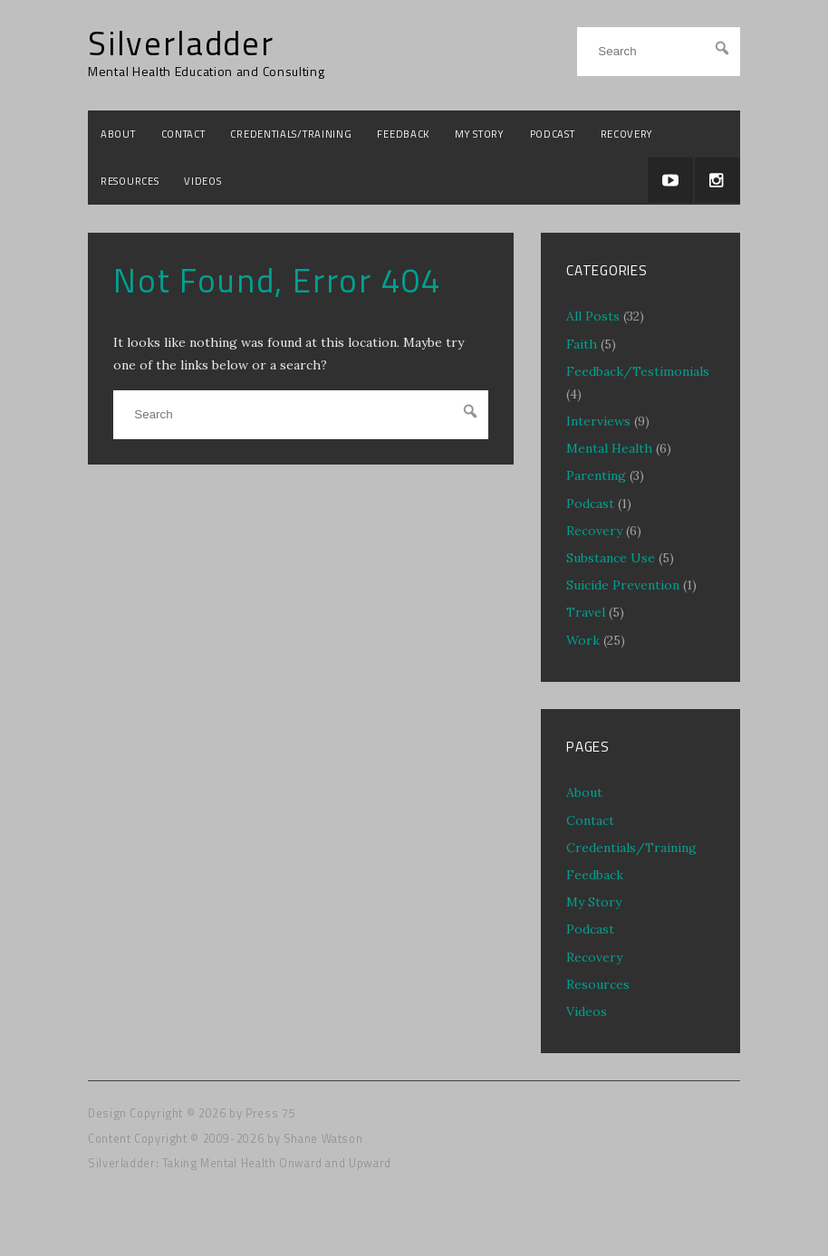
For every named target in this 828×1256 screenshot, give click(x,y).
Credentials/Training (290, 133)
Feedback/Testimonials (637, 371)
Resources (130, 180)
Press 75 (270, 1113)
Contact (183, 133)
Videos (202, 180)
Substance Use (610, 558)
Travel (585, 612)
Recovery (627, 133)
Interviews (598, 421)
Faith (581, 344)
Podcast (552, 133)
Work (583, 640)
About (118, 133)
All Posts (593, 316)
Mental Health (609, 448)
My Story (480, 133)
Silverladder (181, 43)
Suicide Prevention (622, 585)
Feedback (403, 133)
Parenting (596, 475)
